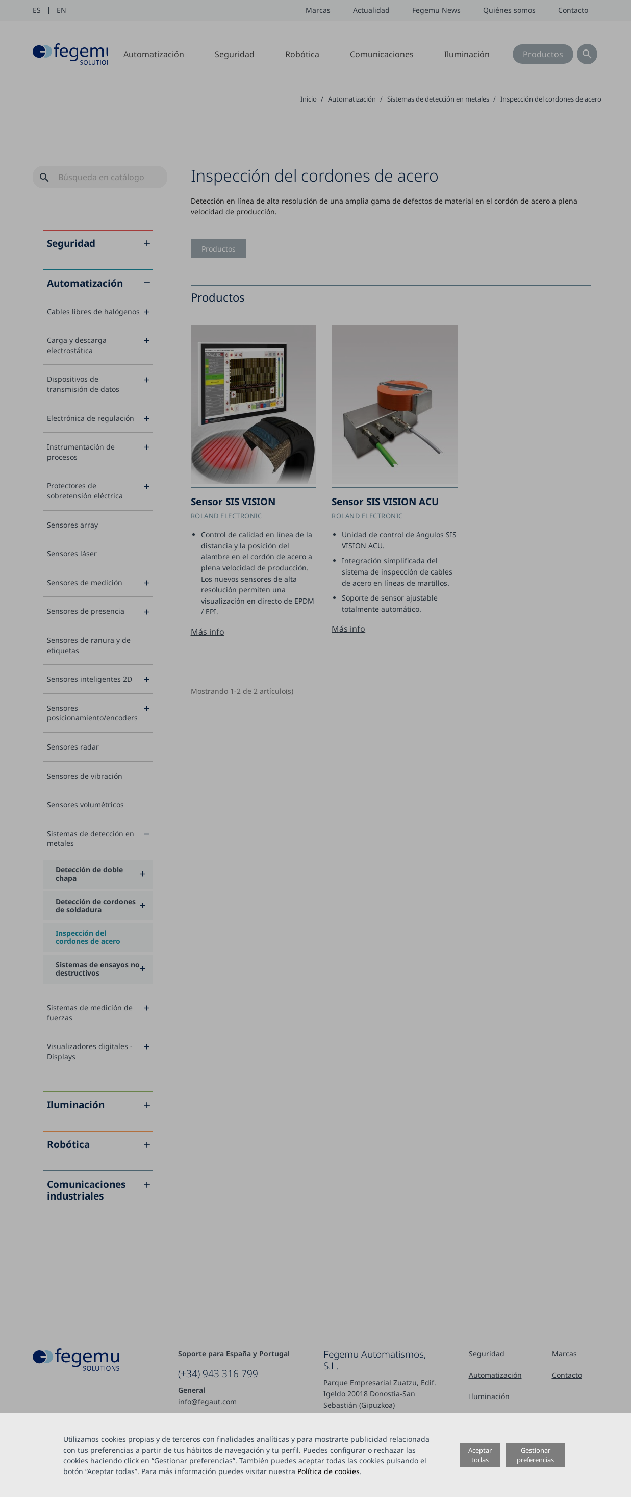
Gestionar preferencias (535, 1454)
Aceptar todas (480, 1454)
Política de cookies (328, 1471)
